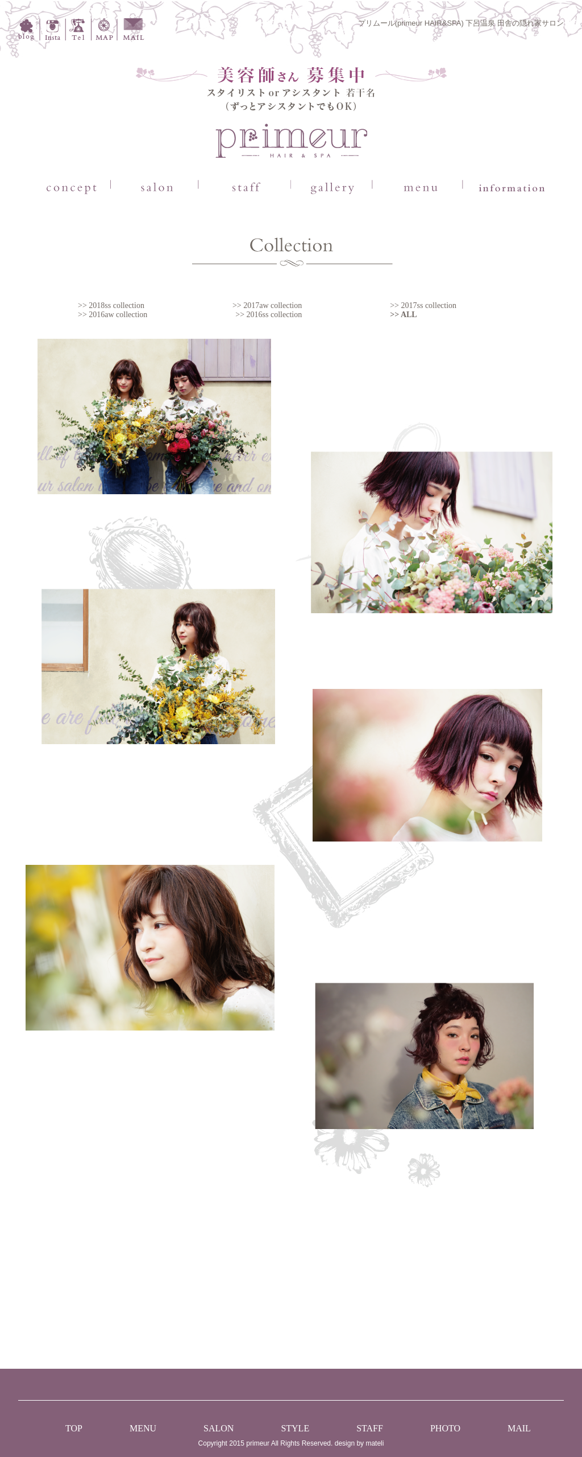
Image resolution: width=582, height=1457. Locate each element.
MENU (143, 1428)
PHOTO (445, 1428)
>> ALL (403, 314)
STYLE (295, 1428)
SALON (218, 1428)
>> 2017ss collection (423, 305)
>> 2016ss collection (268, 314)
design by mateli (359, 1443)
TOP (73, 1428)
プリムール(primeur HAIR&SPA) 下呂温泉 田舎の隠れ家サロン (461, 23)
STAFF (369, 1428)
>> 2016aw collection (112, 314)
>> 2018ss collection (111, 305)
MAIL (519, 1428)
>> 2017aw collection (267, 305)
